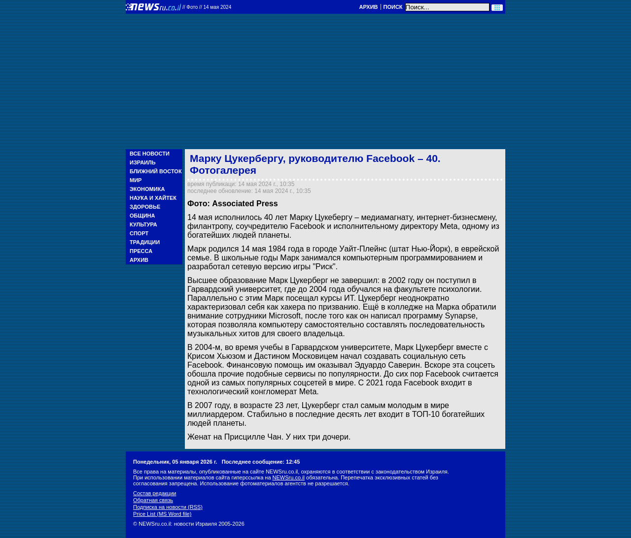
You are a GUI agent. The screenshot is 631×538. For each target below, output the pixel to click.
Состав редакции (154, 493)
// (206, 7)
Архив (368, 7)
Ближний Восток (156, 171)
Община (142, 216)
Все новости (150, 154)
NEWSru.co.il (289, 477)
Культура (143, 224)
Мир (135, 180)
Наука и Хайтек (153, 198)
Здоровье (145, 207)
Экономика (147, 189)
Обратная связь (153, 500)
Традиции (145, 242)
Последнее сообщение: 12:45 (261, 462)
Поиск (393, 7)
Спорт (139, 233)
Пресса (141, 251)
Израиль (143, 162)
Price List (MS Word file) (162, 514)
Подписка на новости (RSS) (168, 507)
